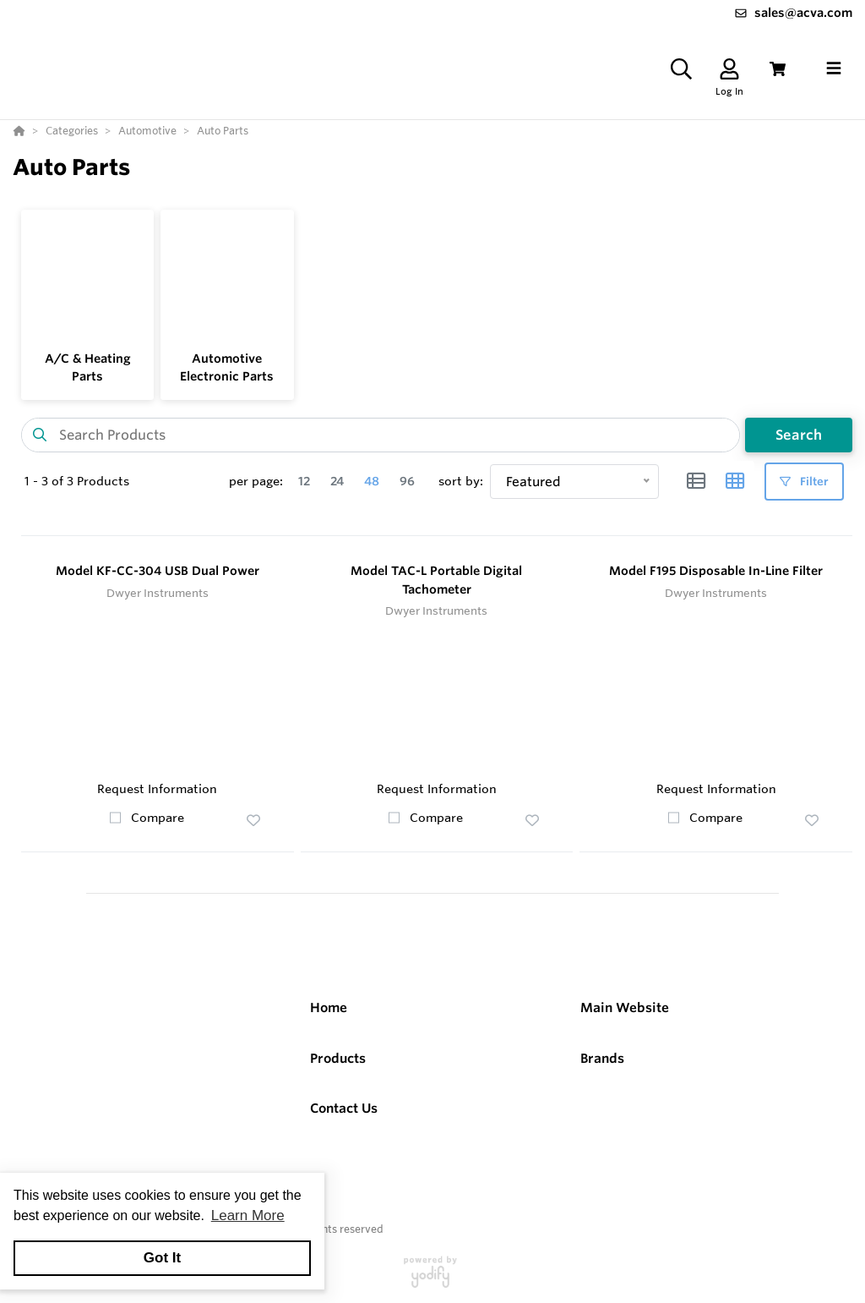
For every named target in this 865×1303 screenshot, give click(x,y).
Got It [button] (162, 1258)
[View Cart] (777, 69)
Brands (602, 1058)
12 (304, 481)
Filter (804, 481)
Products (338, 1058)
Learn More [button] (248, 1215)
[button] (253, 820)
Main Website (624, 1007)
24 (337, 481)
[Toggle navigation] (834, 68)
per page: (256, 481)
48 (371, 481)
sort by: (460, 481)
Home (328, 1007)
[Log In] (729, 69)
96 (407, 481)
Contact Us (344, 1108)
